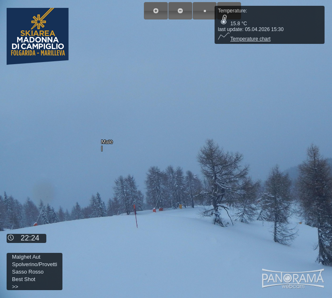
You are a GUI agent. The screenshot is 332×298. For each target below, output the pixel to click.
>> (15, 287)
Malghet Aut (26, 257)
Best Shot (23, 279)
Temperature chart (244, 39)
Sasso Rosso (28, 272)
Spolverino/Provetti (34, 264)
